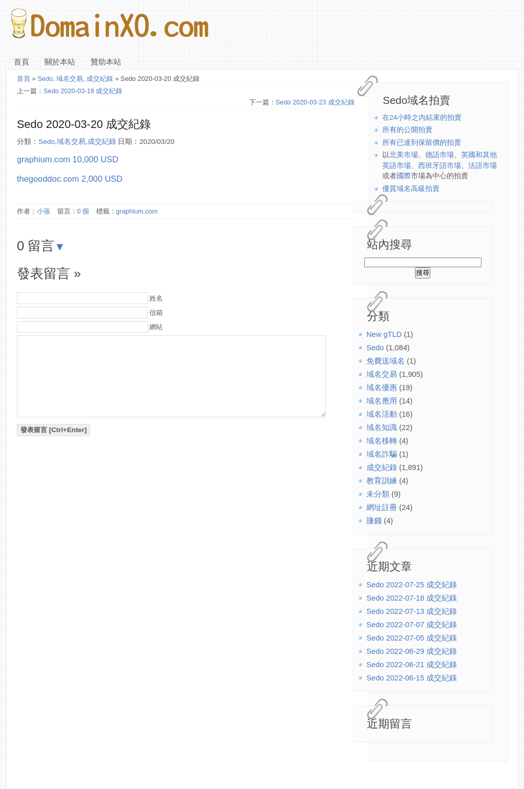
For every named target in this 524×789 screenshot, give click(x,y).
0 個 (83, 211)
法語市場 (482, 165)
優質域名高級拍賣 (411, 189)
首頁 (21, 62)
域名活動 (381, 414)
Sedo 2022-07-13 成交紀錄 (411, 611)
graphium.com (137, 211)
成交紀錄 (381, 467)
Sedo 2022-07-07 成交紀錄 (411, 625)
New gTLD (384, 334)
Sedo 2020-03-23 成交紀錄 (315, 102)
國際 (404, 176)
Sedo (375, 348)
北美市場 (403, 155)
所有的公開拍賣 (407, 130)
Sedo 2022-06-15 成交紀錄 (411, 678)
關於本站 (60, 62)
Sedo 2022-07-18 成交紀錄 (411, 598)
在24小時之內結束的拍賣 (422, 117)
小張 (43, 211)
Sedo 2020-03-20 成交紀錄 (84, 124)
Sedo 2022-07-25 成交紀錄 (411, 585)
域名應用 (381, 401)
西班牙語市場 (439, 165)
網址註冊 (381, 507)
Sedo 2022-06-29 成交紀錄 (411, 651)
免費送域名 (385, 361)
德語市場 (439, 155)
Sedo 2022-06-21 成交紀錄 (411, 664)
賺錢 (374, 521)
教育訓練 (381, 481)
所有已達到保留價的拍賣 (421, 142)
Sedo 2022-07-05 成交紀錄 (411, 638)
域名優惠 (381, 387)
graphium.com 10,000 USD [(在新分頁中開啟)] (67, 159)
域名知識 (381, 427)
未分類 (377, 494)
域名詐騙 (381, 454)
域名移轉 (381, 441)
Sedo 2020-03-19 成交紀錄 (82, 91)
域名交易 (381, 374)
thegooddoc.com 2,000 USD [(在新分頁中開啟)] (69, 178)
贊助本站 (106, 62)
